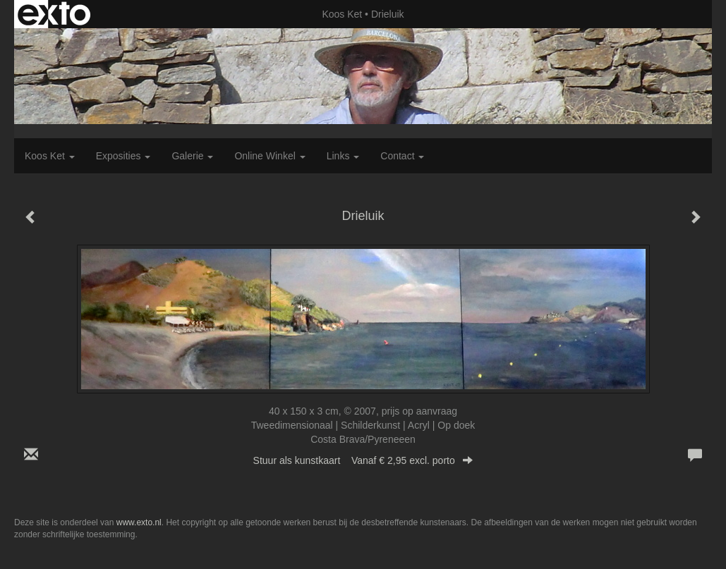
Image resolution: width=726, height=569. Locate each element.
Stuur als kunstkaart (363, 460)
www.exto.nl (139, 522)
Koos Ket (342, 14)
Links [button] (343, 155)
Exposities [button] (123, 155)
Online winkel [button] (269, 155)
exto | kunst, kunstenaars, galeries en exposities (54, 14)
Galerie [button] (192, 155)
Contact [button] (402, 155)
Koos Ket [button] (50, 155)
